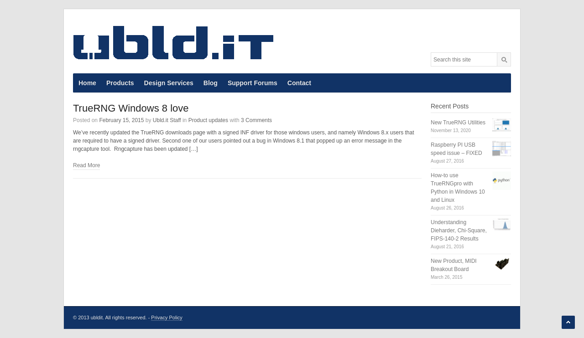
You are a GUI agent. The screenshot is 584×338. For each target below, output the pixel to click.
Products (120, 83)
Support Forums (252, 83)
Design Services (168, 83)
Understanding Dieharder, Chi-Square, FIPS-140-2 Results (459, 230)
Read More (86, 165)
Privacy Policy (166, 317)
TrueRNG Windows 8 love (130, 108)
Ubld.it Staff (167, 120)
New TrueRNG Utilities (458, 122)
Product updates (208, 120)
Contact (299, 83)
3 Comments (256, 120)
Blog (210, 83)
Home (87, 83)
